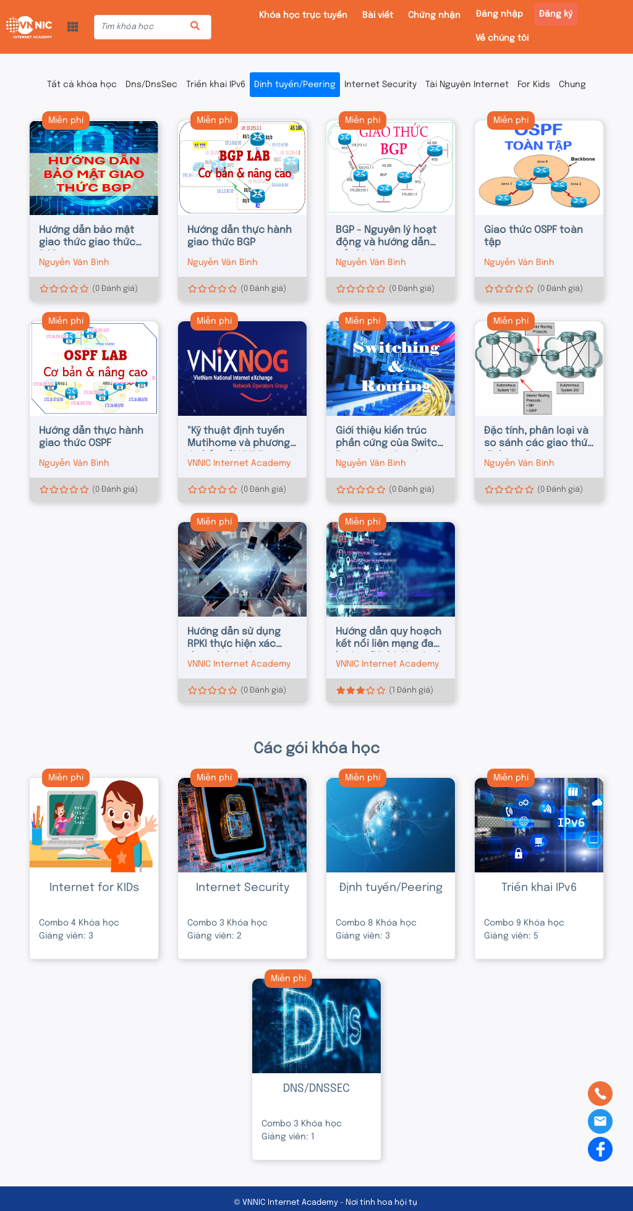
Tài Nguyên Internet (467, 84)
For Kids (533, 84)
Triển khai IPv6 (215, 84)
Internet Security (380, 84)
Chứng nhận (434, 15)
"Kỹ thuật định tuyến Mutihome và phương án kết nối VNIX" (238, 443)
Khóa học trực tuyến (303, 15)
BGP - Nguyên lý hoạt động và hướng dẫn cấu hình (386, 242)
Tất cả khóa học (82, 84)
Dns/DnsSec (151, 84)
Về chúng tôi (502, 38)
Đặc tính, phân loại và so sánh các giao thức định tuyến (538, 443)
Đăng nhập (499, 14)
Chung (572, 84)
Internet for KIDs (94, 887)
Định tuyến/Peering (295, 84)
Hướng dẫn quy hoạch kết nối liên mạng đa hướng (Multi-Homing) (388, 644)
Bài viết (377, 15)
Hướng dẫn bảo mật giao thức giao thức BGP (87, 242)
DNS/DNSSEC (316, 1088)
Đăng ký (555, 14)
